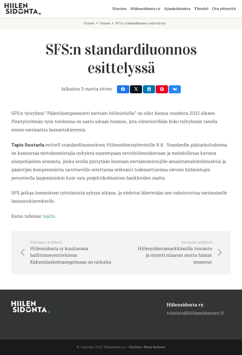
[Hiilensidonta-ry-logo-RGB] (22, 9)
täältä (49, 216)
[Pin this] (162, 89)
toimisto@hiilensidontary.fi (195, 313)
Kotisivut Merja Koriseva (147, 347)
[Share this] (123, 89)
